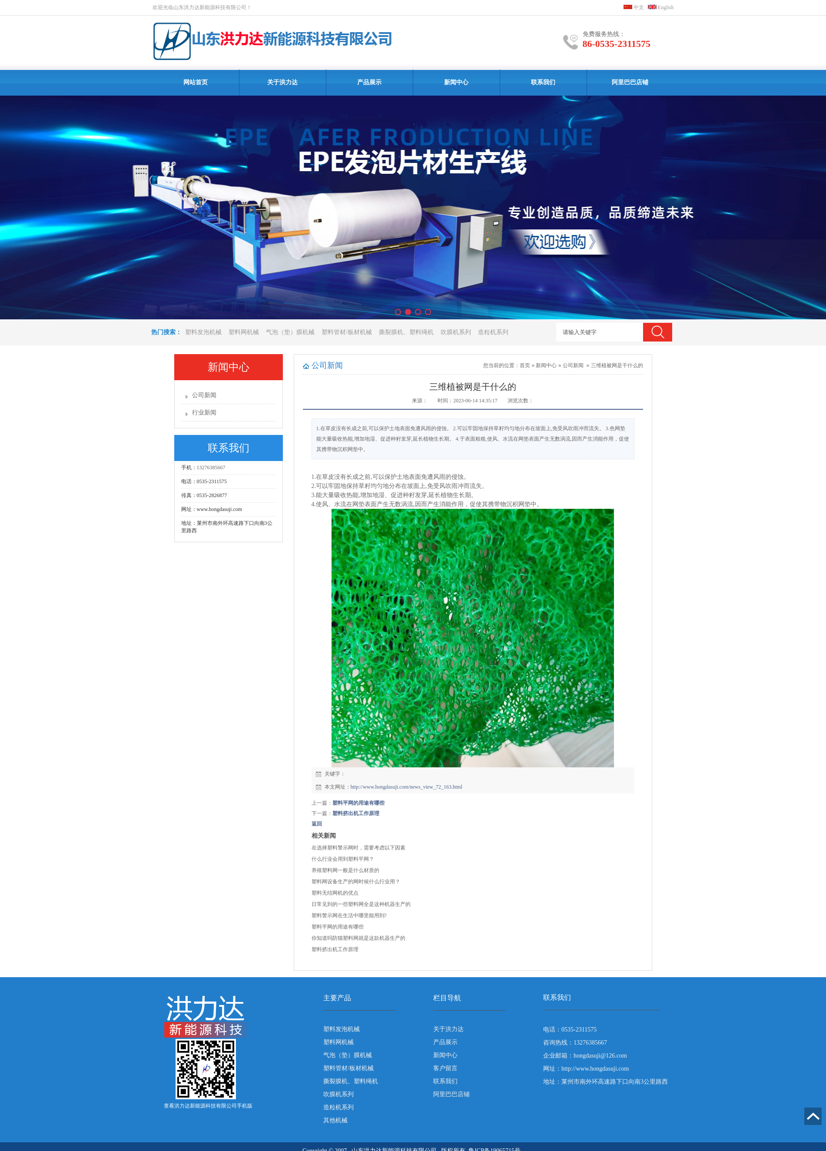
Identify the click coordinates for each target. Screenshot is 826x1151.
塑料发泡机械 (203, 332)
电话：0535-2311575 (570, 1029)
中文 (634, 7)
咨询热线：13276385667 (575, 1042)
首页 (525, 365)
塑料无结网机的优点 (335, 893)
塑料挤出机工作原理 (355, 813)
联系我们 (543, 82)
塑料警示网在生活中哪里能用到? (349, 915)
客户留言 (445, 1068)
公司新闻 (204, 395)
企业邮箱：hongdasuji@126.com (585, 1055)
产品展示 (369, 82)
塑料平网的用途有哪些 (358, 803)
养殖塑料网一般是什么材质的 (345, 870)
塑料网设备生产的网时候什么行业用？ (356, 882)
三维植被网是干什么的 (617, 365)
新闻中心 (456, 82)
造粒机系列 (493, 332)
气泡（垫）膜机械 (290, 332)
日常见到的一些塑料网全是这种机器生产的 (361, 904)
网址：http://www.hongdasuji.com (586, 1068)
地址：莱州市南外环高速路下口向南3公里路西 (605, 1081)
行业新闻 (204, 412)
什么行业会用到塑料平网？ (343, 859)
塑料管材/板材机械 (347, 332)
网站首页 (195, 82)
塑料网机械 (244, 332)
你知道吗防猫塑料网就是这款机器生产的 (358, 938)
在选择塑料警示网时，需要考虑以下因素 (358, 848)
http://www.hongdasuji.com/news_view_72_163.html (407, 787)
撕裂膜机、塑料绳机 (406, 332)
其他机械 (335, 1120)
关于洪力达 (282, 82)
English (661, 7)
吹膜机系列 (456, 332)
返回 (317, 824)
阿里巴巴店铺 (630, 82)
